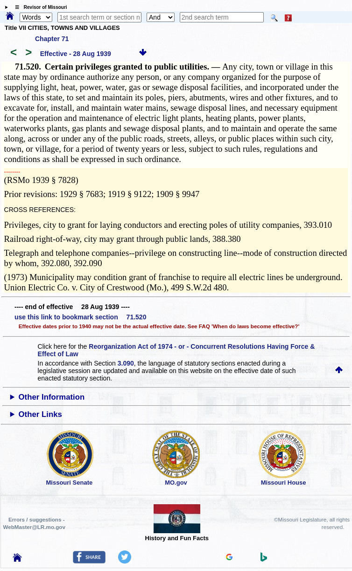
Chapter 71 (52, 38)
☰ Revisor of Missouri (38, 7)
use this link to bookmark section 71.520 (80, 317)
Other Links (40, 414)
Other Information (52, 397)
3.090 (126, 363)
